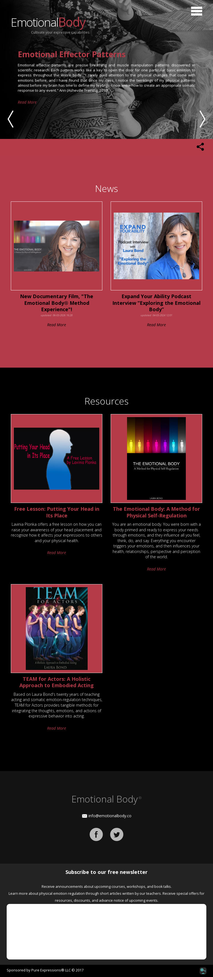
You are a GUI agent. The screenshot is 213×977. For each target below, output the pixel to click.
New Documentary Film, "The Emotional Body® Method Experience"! (56, 303)
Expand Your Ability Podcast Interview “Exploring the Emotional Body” (156, 303)
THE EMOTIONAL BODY (63, 54)
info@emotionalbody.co (109, 815)
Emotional (50, 22)
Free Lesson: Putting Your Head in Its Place (56, 512)
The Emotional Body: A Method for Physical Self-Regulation (156, 512)
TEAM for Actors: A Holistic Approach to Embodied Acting (56, 682)
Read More (27, 92)
